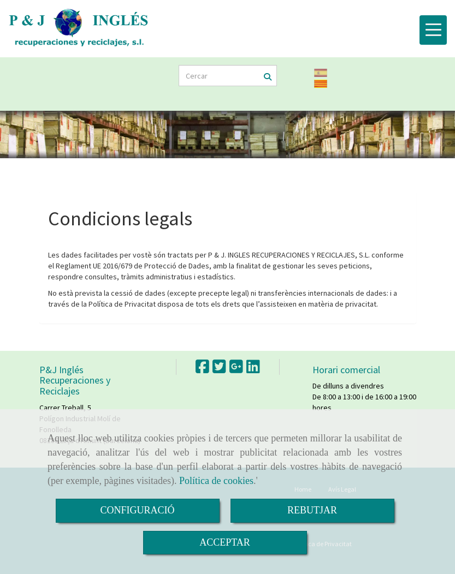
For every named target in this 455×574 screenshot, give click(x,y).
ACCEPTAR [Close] (224, 542)
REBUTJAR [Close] (312, 510)
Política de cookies (216, 480)
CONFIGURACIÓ (137, 510)
